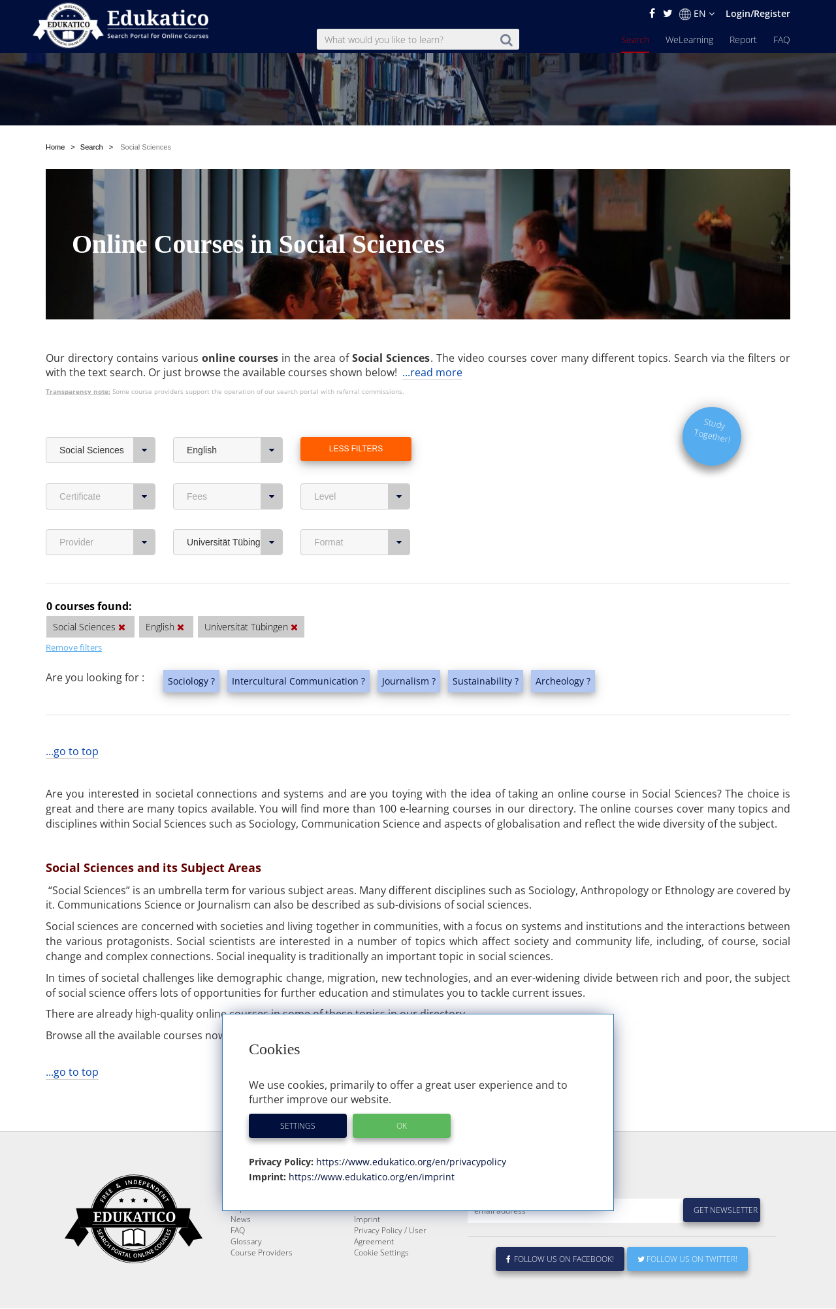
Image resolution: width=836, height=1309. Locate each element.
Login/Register (758, 13)
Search (635, 39)
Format (362, 511)
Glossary (246, 1242)
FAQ (781, 39)
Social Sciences (107, 419)
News (241, 1219)
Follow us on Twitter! (687, 1259)
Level (362, 466)
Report (743, 39)
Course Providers (262, 1253)
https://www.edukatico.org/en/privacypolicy (410, 1161)
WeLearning (689, 39)
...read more (432, 341)
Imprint (367, 1219)
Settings (297, 1125)
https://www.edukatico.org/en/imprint (370, 1177)
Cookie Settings (381, 1253)
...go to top (72, 720)
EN (697, 13)
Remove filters (74, 616)
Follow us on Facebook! (560, 1259)
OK (401, 1125)
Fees (235, 466)
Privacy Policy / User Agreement (390, 1236)
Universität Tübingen (235, 511)
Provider (107, 511)
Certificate (107, 466)
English (235, 419)
